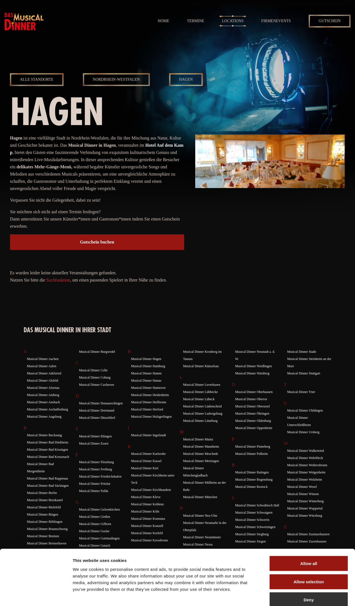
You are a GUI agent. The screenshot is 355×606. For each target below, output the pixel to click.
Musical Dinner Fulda (93, 491)
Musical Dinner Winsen (303, 494)
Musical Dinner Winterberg (305, 501)
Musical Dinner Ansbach (43, 402)
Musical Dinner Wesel (302, 487)
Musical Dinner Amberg (43, 395)
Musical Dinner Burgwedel (97, 352)
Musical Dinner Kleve (146, 497)
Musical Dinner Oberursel (252, 406)
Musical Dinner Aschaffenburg (47, 409)
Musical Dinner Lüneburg (200, 421)
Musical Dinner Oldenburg (253, 421)
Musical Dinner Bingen (42, 514)
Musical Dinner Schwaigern (254, 512)
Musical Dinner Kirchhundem (151, 490)
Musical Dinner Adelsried (44, 373)
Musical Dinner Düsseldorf (97, 418)
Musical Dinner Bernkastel (45, 500)
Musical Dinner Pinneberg (252, 446)
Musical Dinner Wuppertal (305, 508)
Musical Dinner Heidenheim (150, 395)
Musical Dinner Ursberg (303, 432)
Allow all (308, 533)
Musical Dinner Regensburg (254, 479)
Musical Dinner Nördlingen (253, 366)
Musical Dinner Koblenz (147, 504)
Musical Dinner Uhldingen (305, 410)
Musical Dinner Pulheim (251, 454)
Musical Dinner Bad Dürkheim (47, 442)
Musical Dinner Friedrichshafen (100, 476)
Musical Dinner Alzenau (43, 388)
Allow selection (308, 551)
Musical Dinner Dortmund (96, 410)
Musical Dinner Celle (93, 370)
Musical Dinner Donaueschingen (101, 403)
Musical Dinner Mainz (198, 439)
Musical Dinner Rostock (251, 487)
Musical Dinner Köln (145, 511)
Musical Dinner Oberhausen (254, 392)
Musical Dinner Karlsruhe (148, 454)
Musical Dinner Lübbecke (200, 392)
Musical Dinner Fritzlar (94, 484)
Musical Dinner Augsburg (44, 417)
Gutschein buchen (97, 242)
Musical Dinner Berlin (42, 493)
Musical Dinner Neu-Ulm (200, 516)
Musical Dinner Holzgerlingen (151, 417)
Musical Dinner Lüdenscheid (202, 406)
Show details (291, 595)
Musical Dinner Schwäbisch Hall (257, 505)
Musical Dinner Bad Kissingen (47, 450)
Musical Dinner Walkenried (305, 451)
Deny (309, 569)
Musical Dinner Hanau (146, 380)
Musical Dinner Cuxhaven (96, 385)
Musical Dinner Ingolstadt (148, 435)
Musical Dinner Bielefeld (44, 507)
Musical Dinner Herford (147, 409)
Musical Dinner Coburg (95, 377)
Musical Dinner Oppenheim (253, 428)
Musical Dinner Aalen (41, 366)
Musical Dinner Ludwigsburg (202, 413)
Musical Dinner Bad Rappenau (47, 478)
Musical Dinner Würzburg (304, 516)
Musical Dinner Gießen (94, 517)
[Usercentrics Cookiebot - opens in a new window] (36, 595)
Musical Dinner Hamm (146, 373)
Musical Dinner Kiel (144, 468)
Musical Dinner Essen (93, 443)
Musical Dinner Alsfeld (42, 380)
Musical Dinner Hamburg (148, 366)
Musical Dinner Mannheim (201, 446)
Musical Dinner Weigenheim (306, 472)
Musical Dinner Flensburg (96, 462)
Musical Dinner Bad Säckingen (48, 486)
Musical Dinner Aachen (43, 359)
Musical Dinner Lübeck (199, 399)
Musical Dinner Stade (301, 352)
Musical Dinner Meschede (200, 454)
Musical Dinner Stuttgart (303, 373)
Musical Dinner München (200, 497)
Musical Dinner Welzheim (304, 479)
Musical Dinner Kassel (146, 461)
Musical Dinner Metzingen (201, 461)
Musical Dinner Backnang (44, 435)
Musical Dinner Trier (301, 392)
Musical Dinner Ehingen (95, 436)
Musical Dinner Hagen (146, 359)
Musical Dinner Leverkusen (201, 385)
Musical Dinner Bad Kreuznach (48, 457)
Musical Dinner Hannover (148, 388)
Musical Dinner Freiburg (95, 469)
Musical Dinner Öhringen (252, 413)
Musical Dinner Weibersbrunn (307, 465)
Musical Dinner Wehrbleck (305, 458)
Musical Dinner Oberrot (251, 399)
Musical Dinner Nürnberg (252, 373)
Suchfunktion (58, 280)
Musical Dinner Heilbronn (148, 402)
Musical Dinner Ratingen (252, 472)
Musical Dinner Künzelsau (201, 366)
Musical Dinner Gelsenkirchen (99, 509)
